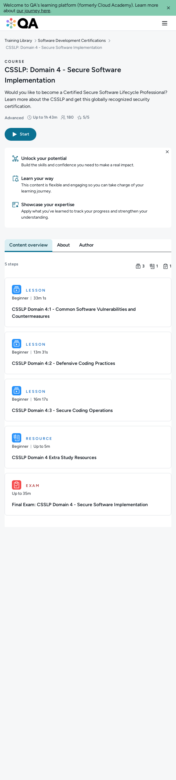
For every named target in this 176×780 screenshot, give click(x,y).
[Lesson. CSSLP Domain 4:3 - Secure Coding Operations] (88, 400)
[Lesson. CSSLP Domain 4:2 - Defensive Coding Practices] (88, 353)
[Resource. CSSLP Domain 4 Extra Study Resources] (88, 447)
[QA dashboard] (22, 23)
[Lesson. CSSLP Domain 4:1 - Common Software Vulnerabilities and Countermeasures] (88, 302)
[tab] (28, 245)
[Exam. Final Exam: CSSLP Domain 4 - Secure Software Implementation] (88, 494)
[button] (168, 8)
